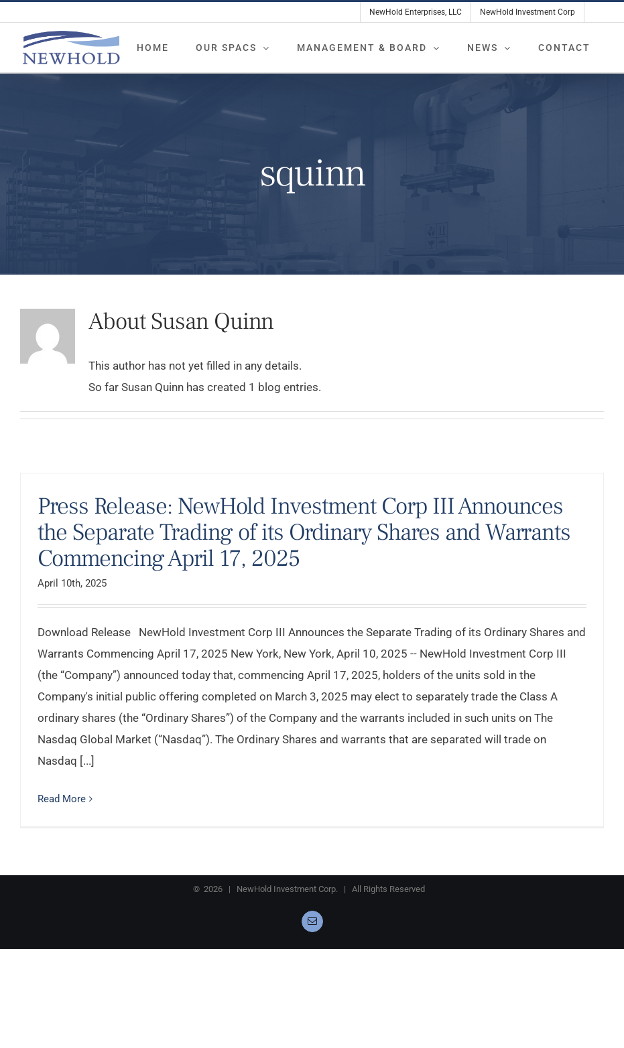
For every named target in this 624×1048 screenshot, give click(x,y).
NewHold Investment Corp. (287, 889)
